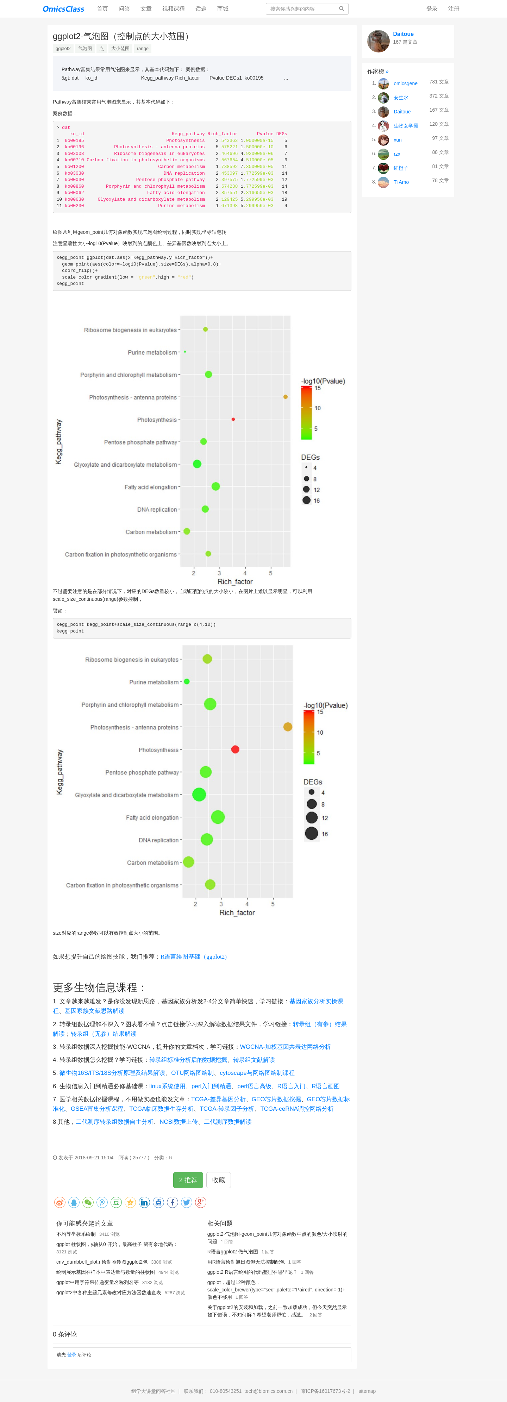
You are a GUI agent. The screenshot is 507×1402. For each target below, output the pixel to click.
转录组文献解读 (254, 1060)
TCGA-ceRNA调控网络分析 (297, 1108)
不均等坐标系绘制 (76, 1234)
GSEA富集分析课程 (97, 1108)
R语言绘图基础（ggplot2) (194, 956)
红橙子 (401, 167)
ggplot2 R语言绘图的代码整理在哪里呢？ (252, 1272)
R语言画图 (326, 1086)
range (143, 48)
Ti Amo (401, 182)
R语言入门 (291, 1086)
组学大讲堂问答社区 (153, 1391)
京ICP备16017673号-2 (325, 1391)
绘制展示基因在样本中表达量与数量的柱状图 (105, 1272)
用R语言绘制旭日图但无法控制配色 (246, 1262)
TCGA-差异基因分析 (218, 1099)
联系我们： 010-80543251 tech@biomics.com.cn (238, 1391)
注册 (453, 9)
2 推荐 (188, 1180)
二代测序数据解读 (228, 1122)
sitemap (367, 1391)
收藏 (218, 1180)
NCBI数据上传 (178, 1122)
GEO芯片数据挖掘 (276, 1099)
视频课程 (173, 9)
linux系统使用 (167, 1086)
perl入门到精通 (211, 1086)
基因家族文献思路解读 (95, 1011)
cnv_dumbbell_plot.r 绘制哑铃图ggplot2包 (102, 1262)
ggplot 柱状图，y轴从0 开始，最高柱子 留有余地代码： (117, 1244)
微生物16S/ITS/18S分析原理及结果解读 (112, 1073)
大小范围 (120, 48)
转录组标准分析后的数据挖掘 (188, 1060)
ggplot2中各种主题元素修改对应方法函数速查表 (108, 1292)
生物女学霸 (406, 125)
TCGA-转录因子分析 (227, 1108)
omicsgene (406, 83)
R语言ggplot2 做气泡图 (232, 1251)
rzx (397, 153)
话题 (201, 9)
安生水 (401, 97)
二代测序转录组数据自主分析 (115, 1122)
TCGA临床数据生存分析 (161, 1108)
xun (398, 139)
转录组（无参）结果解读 (104, 1033)
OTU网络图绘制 (192, 1073)
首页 (105, 8)
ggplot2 (63, 48)
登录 (432, 9)
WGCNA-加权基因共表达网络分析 (285, 1046)
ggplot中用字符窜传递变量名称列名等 (97, 1282)
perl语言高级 (254, 1086)
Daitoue (403, 34)
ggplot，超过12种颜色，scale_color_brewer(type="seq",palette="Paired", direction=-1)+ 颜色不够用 (276, 1289)
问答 (124, 9)
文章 (146, 9)
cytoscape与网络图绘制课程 (257, 1073)
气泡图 (85, 48)
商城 (223, 9)
